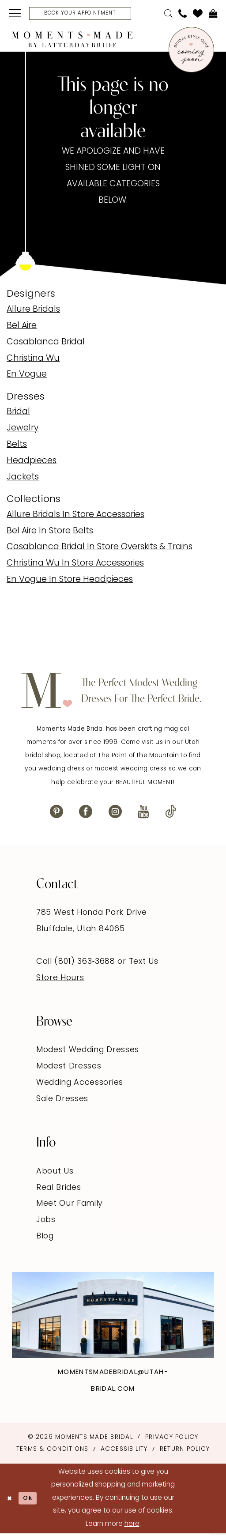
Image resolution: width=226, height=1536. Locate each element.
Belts (17, 447)
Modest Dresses (69, 1068)
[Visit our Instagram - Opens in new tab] (115, 813)
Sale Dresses (62, 1101)
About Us (54, 1173)
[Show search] (168, 15)
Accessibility (124, 1451)
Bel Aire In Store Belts (50, 533)
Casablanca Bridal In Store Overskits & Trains (99, 549)
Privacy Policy (171, 1439)
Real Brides (58, 1189)
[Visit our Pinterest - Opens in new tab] (56, 813)
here (131, 1526)
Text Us (143, 964)
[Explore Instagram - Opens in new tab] (113, 1317)
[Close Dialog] (10, 1500)
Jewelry (22, 430)
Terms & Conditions (52, 1451)
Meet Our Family (69, 1206)
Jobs (46, 1222)
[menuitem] (15, 14)
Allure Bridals (33, 312)
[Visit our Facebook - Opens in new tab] (86, 813)
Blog (45, 1238)
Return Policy (185, 1451)
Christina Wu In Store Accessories (75, 566)
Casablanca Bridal (46, 344)
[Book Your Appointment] (90, 14)
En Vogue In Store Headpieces (70, 582)
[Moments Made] (72, 41)
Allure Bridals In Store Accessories (75, 517)
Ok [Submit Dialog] (32, 1500)
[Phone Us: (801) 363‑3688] (182, 15)
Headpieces (31, 463)
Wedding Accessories (79, 1085)
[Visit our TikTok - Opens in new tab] (171, 813)
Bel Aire (22, 328)
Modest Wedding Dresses (87, 1052)
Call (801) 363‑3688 (77, 964)
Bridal (18, 414)
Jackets (23, 480)
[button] (15, 14)
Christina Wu (33, 360)
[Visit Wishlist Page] (198, 14)
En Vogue (27, 377)
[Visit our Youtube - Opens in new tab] (143, 813)
